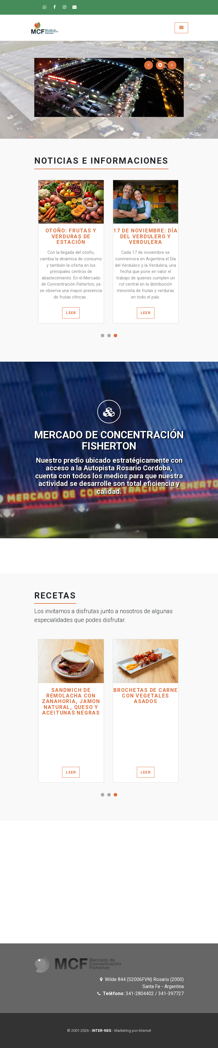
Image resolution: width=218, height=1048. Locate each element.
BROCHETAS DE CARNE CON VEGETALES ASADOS (145, 696)
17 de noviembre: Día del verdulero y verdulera (145, 236)
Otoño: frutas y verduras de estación (71, 236)
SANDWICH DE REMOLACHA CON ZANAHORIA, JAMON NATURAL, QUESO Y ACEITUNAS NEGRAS (71, 702)
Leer (71, 313)
